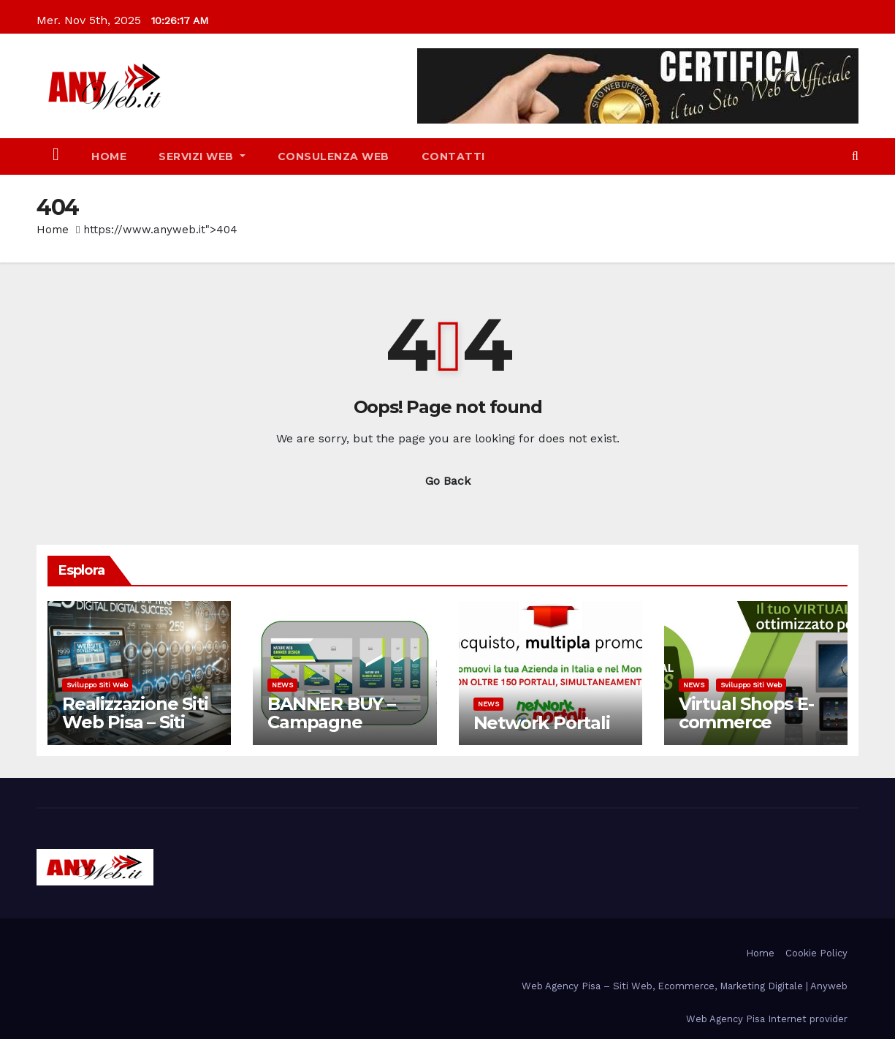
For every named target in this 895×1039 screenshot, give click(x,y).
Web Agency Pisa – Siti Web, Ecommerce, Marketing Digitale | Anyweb (685, 986)
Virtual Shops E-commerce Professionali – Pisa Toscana (746, 731)
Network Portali (541, 722)
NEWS (282, 685)
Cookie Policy (816, 953)
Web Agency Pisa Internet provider (767, 1018)
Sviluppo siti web (97, 685)
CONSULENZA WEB (333, 156)
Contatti (453, 156)
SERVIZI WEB (202, 156)
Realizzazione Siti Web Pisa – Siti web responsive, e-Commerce (134, 731)
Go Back (448, 481)
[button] (855, 156)
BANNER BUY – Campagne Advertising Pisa (336, 722)
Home (108, 156)
